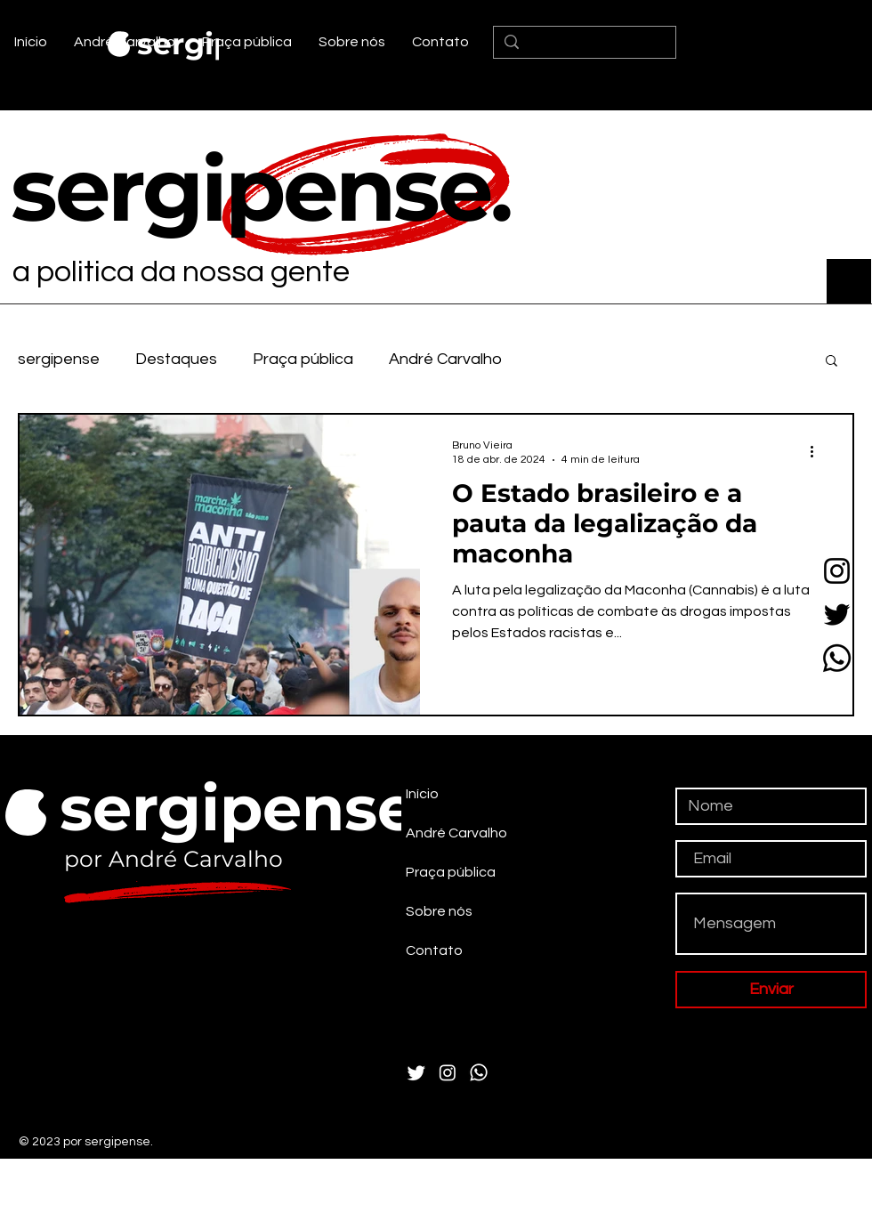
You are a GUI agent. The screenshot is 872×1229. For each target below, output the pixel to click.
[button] (831, 361)
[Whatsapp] (837, 658)
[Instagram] (837, 571)
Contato (434, 950)
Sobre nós (439, 911)
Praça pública (303, 359)
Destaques (176, 359)
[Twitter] (837, 614)
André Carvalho (445, 359)
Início (422, 794)
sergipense (59, 359)
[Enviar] (771, 989)
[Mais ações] (817, 451)
